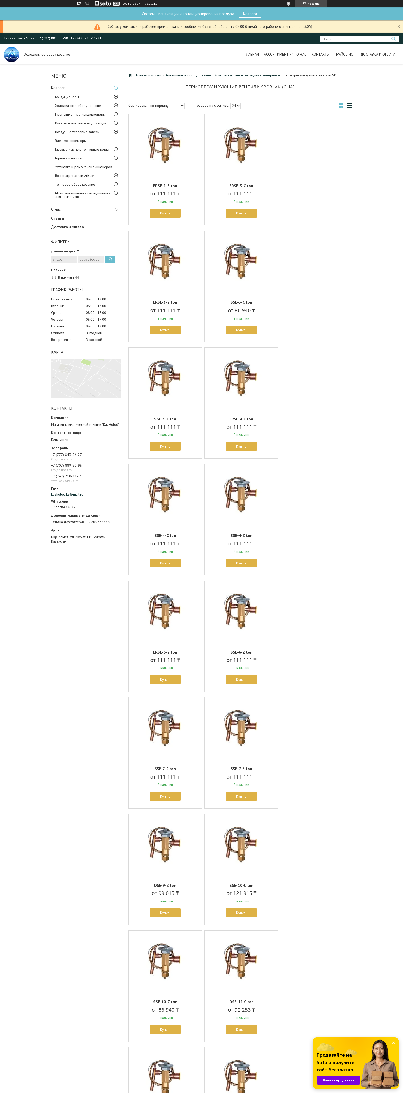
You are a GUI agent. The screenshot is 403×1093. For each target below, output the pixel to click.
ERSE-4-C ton (315, 302)
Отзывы (57, 218)
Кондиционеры (67, 97)
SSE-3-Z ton (240, 302)
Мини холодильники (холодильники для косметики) (83, 195)
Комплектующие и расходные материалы (247, 75)
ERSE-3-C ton (240, 186)
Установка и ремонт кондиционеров (83, 167)
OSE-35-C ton (315, 885)
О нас (301, 54)
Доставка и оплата (377, 54)
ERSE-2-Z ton (165, 186)
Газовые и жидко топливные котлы (82, 149)
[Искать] (393, 39)
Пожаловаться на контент (234, 1088)
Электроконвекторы (70, 140)
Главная (252, 54)
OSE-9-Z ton (165, 652)
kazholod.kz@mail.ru (67, 494)
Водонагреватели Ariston (75, 175)
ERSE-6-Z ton (315, 419)
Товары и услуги (148, 75)
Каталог (250, 13)
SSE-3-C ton (165, 302)
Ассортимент (276, 54)
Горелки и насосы (68, 158)
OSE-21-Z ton (164, 885)
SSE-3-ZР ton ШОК (240, 1002)
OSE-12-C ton (165, 769)
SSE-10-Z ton (315, 652)
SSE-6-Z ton (165, 535)
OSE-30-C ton (240, 885)
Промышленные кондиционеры (80, 114)
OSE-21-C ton (315, 769)
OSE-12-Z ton (240, 769)
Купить (165, 213)
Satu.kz (224, 1083)
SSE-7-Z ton (315, 535)
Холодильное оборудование (78, 105)
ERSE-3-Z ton (315, 186)
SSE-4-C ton (165, 419)
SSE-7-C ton (240, 535)
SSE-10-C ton (240, 652)
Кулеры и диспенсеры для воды (81, 123)
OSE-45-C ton (165, 1002)
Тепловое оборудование (75, 184)
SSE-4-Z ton (240, 419)
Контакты (320, 54)
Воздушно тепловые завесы (77, 132)
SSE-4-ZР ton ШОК (315, 1002)
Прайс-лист (345, 54)
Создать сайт (131, 3)
